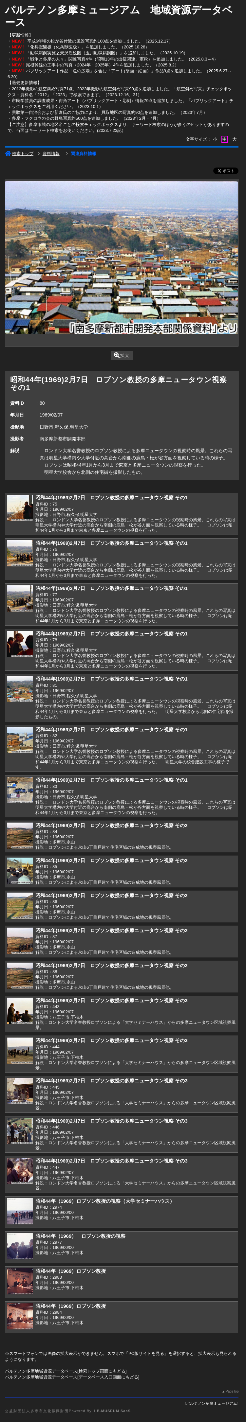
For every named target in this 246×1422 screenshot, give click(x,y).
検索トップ (19, 153)
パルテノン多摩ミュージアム (211, 1403)
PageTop (232, 1391)
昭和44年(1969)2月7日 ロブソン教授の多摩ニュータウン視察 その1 (111, 497)
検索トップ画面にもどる (102, 1371)
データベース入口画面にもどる (108, 1377)
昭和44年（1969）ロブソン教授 (70, 1271)
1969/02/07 (51, 415)
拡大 (121, 355)
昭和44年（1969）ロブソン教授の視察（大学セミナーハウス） (105, 1201)
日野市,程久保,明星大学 (64, 427)
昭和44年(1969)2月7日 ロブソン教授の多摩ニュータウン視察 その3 (111, 1000)
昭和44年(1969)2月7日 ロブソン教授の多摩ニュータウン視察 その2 (111, 825)
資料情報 (51, 153)
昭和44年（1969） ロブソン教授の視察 (80, 1236)
